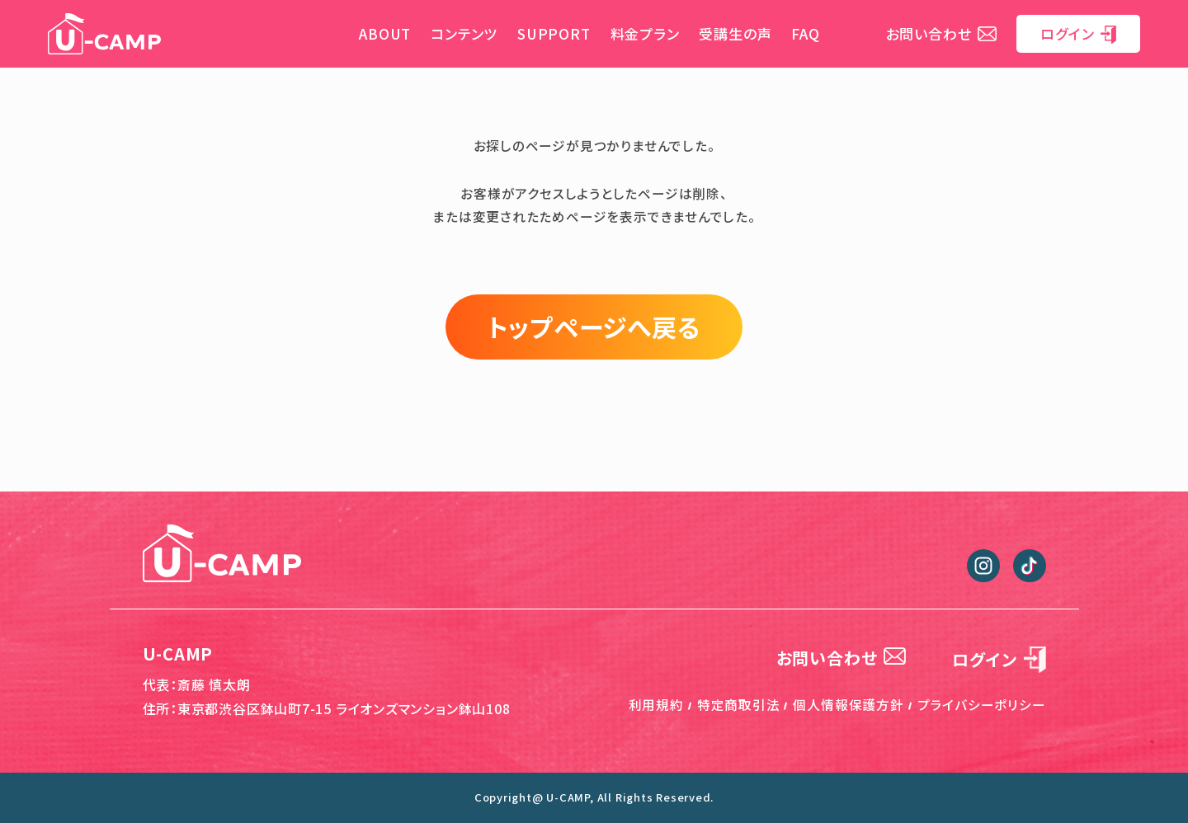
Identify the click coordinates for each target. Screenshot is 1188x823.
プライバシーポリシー (981, 704)
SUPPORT (553, 33)
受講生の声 (735, 33)
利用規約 (656, 704)
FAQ (805, 33)
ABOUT (385, 33)
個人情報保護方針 (848, 704)
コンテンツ (464, 33)
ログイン (1078, 33)
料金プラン (645, 33)
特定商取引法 (738, 704)
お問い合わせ (941, 33)
